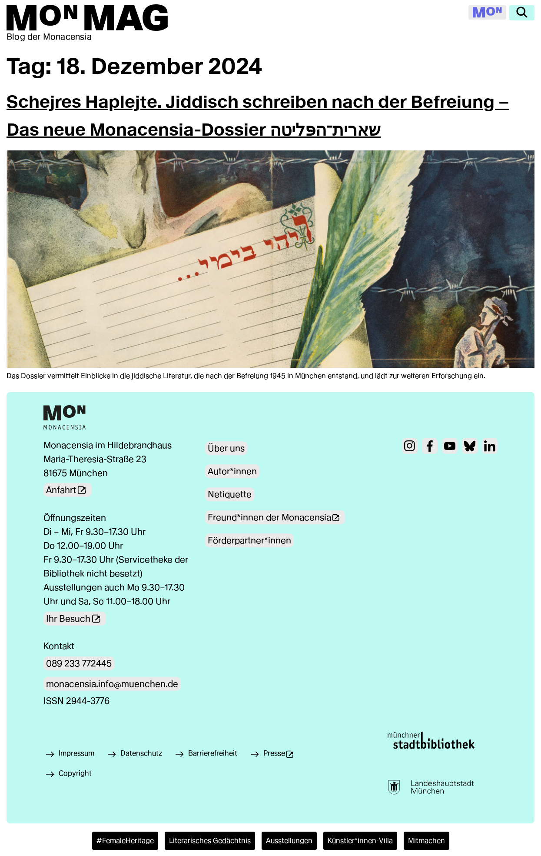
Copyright (75, 773)
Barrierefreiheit (212, 753)
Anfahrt (69, 490)
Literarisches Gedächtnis (210, 840)
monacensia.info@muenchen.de (112, 684)
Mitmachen (426, 840)
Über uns (226, 448)
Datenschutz (141, 753)
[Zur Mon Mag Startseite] (87, 17)
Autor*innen (232, 471)
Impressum (76, 753)
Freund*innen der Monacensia (277, 517)
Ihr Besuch (76, 618)
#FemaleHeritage (125, 840)
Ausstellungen (289, 840)
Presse (285, 755)
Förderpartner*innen (249, 540)
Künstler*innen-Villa (360, 840)
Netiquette (230, 494)
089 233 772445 (79, 663)
